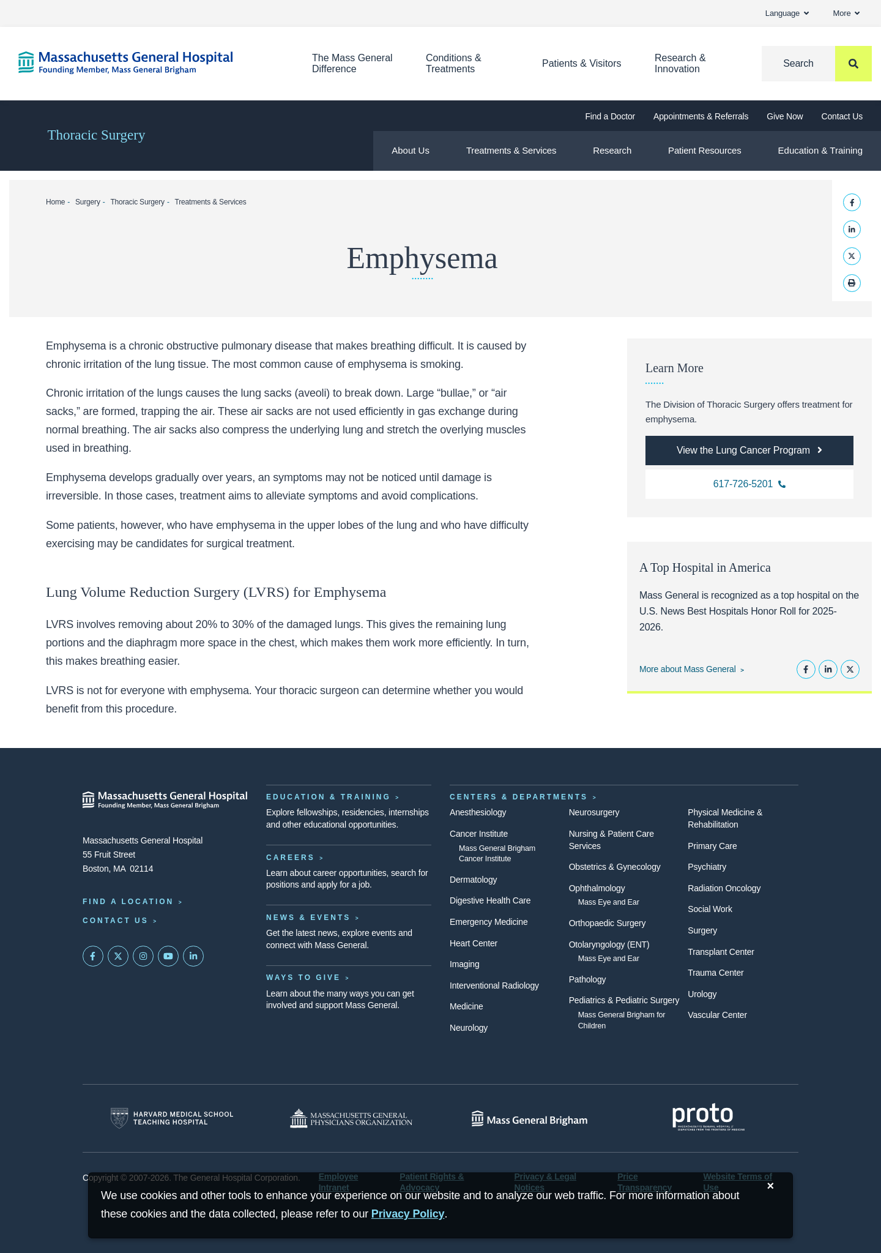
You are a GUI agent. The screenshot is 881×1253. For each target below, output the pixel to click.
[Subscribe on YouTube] (168, 956)
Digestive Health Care (490, 900)
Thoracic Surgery (97, 135)
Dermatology (473, 880)
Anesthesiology (478, 812)
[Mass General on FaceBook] (93, 956)
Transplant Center (721, 952)
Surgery (87, 202)
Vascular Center (717, 1015)
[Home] (146, 62)
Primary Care (712, 846)
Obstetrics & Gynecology (615, 867)
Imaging (465, 964)
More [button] (846, 13)
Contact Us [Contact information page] (116, 920)
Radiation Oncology (724, 888)
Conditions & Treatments (453, 63)
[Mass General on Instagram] (143, 956)
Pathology (587, 979)
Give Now (785, 116)
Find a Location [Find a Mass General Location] (128, 901)
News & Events (308, 917)
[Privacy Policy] (408, 1214)
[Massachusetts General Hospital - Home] (165, 800)
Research (612, 150)
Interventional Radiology (494, 985)
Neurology (469, 1028)
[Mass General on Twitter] (118, 956)
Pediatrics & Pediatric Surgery (624, 1000)
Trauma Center (715, 973)
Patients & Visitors (582, 63)
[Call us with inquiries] (749, 484)
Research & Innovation (680, 63)
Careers (290, 857)
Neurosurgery (594, 812)
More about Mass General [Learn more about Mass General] (687, 669)
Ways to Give (303, 977)
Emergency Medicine (488, 922)
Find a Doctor (610, 116)
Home (55, 202)
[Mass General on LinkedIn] (193, 956)
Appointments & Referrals (700, 116)
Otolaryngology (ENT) (609, 944)
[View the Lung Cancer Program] (749, 450)
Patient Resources (705, 150)
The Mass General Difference (352, 63)
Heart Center (473, 943)
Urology (702, 994)
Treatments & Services (511, 150)
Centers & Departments (519, 797)
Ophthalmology (597, 888)
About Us (410, 150)
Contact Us (842, 116)
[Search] (817, 63)
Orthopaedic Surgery (607, 923)
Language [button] (787, 13)
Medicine (466, 1006)
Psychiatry (707, 867)
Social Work (710, 909)
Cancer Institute (479, 834)
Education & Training (820, 150)
